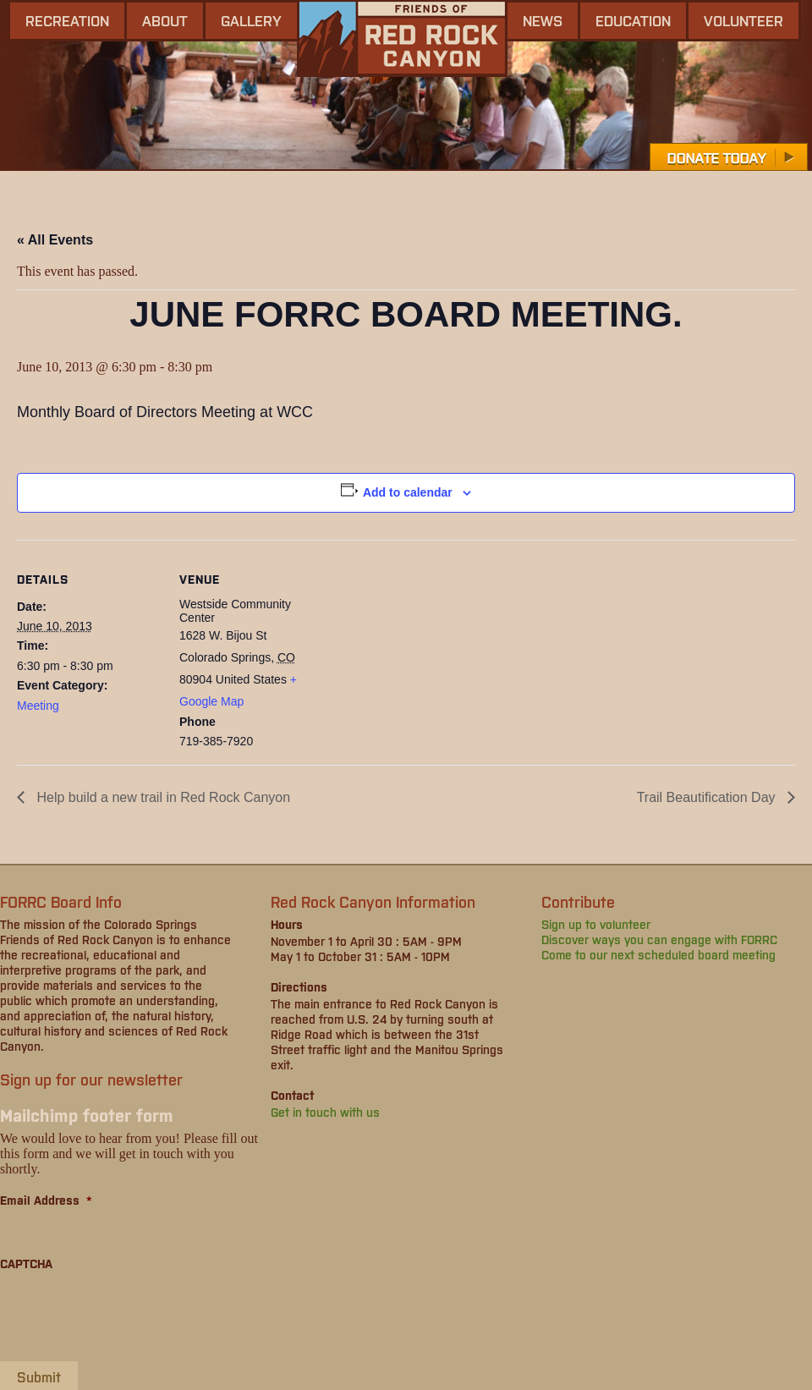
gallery (251, 20)
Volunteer (743, 20)
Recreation (67, 20)
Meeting (38, 705)
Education (633, 20)
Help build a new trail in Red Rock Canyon (161, 797)
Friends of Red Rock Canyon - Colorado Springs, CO (402, 38)
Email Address (46, 1199)
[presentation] (128, 1316)
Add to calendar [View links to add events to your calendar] (408, 492)
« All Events (55, 240)
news (542, 20)
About (165, 20)
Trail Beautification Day (708, 797)
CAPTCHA (26, 1263)
